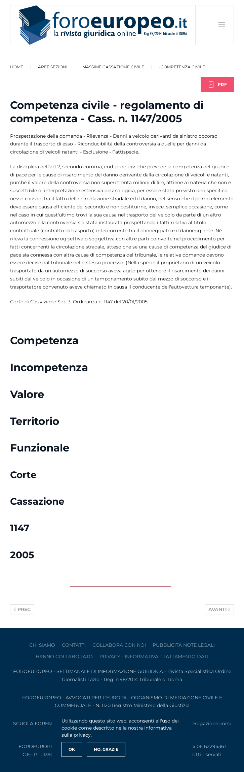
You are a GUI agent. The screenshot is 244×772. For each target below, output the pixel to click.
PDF (217, 84)
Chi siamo (42, 645)
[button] (222, 24)
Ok (72, 749)
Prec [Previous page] (22, 609)
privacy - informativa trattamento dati (153, 656)
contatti (74, 645)
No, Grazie (106, 749)
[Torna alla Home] (103, 25)
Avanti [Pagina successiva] (219, 609)
